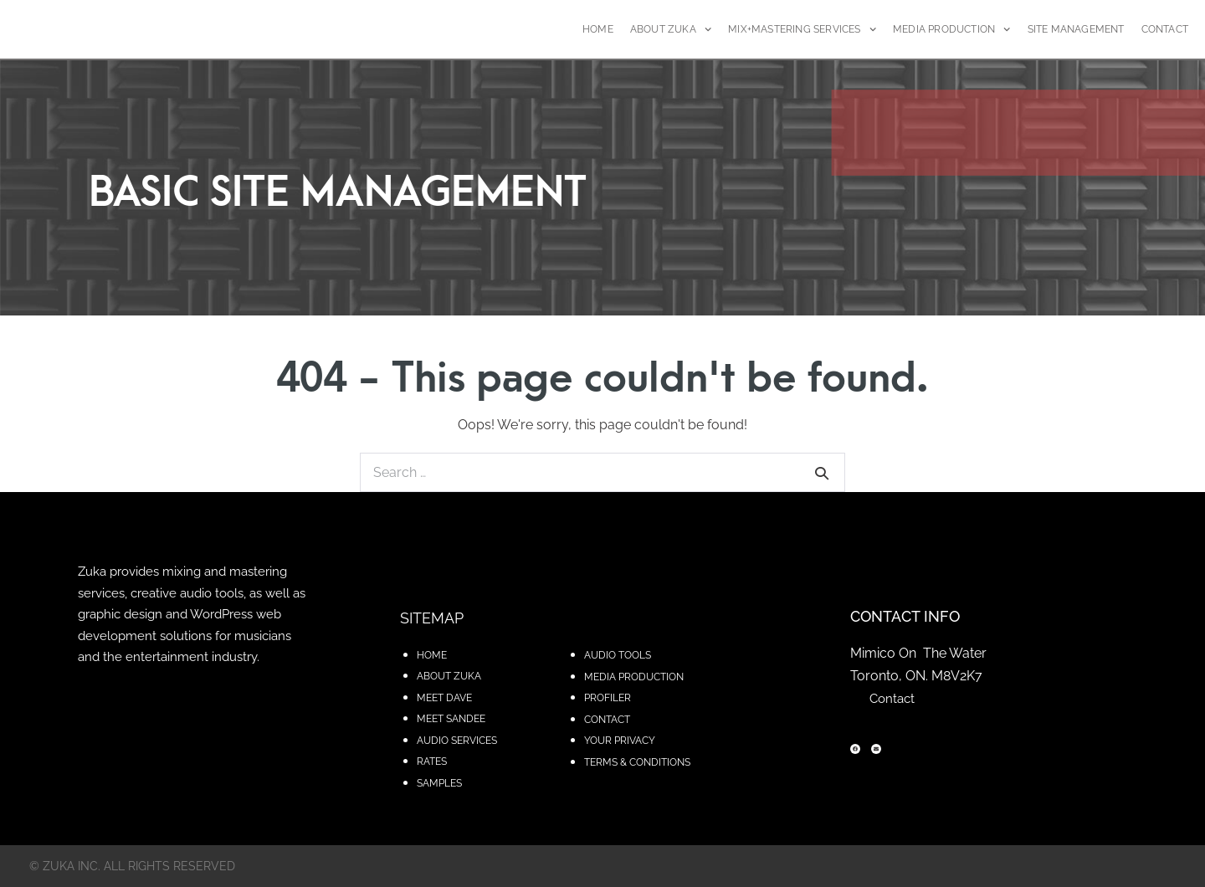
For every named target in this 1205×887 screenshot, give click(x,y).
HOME (597, 29)
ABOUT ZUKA (670, 29)
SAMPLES (439, 783)
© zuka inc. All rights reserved (132, 866)
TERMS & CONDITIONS (637, 762)
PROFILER (607, 698)
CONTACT (1164, 29)
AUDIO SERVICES (457, 740)
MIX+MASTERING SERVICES (802, 29)
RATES (432, 761)
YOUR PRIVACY (619, 740)
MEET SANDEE (451, 719)
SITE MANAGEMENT (1076, 29)
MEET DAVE (444, 698)
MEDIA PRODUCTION (952, 29)
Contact (892, 698)
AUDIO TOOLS (617, 655)
